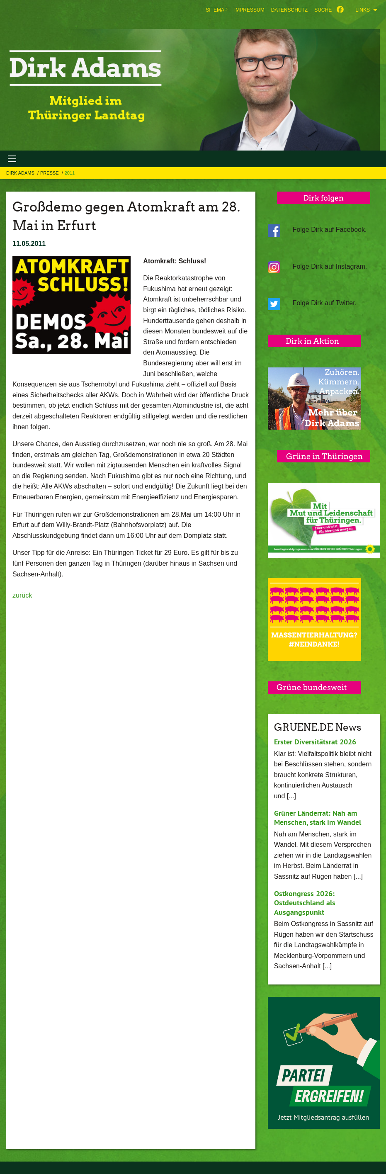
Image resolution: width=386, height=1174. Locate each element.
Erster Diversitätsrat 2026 (315, 741)
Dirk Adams (21, 172)
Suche (323, 10)
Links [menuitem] (362, 10)
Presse (50, 172)
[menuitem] (217, 10)
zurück (22, 595)
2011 (70, 172)
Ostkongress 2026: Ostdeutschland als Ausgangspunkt (304, 903)
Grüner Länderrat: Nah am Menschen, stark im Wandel (317, 817)
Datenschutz (289, 10)
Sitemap (217, 10)
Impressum (249, 10)
